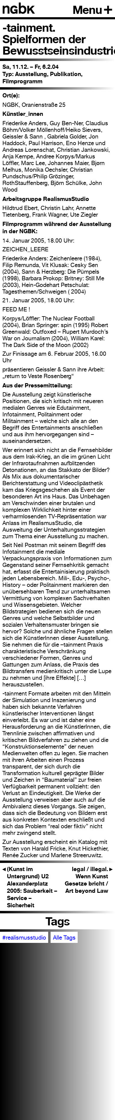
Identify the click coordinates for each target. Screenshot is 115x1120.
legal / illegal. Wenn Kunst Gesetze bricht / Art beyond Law (89, 879)
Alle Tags (64, 937)
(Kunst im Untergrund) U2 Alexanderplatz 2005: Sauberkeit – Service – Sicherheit (29, 887)
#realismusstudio (24, 937)
